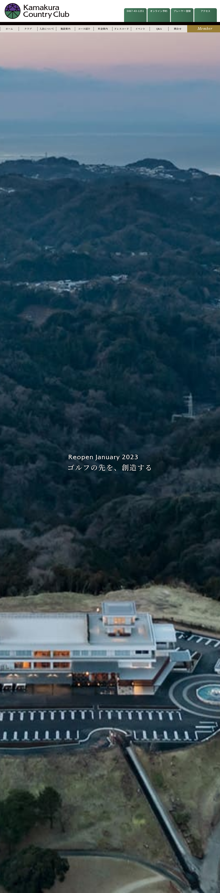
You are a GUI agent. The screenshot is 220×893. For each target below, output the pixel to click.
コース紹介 (84, 28)
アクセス (205, 11)
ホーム (9, 28)
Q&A (159, 28)
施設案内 (66, 28)
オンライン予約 (158, 11)
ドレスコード (121, 28)
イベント (140, 28)
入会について (46, 28)
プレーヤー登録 (182, 11)
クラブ (28, 28)
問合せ (177, 28)
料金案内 (103, 28)
